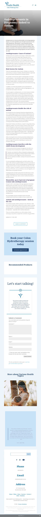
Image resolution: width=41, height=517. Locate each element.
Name (10, 336)
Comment (11, 324)
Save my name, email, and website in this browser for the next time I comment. (19, 353)
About (10, 494)
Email (10, 342)
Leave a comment (20, 224)
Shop (19, 494)
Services (23, 494)
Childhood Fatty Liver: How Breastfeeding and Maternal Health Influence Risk (20, 387)
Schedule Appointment (20, 250)
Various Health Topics (25, 375)
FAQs (17, 495)
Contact (29, 494)
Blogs (15, 494)
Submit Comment (27, 356)
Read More (20, 400)
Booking (22, 495)
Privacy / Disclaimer (22, 504)
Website (11, 347)
